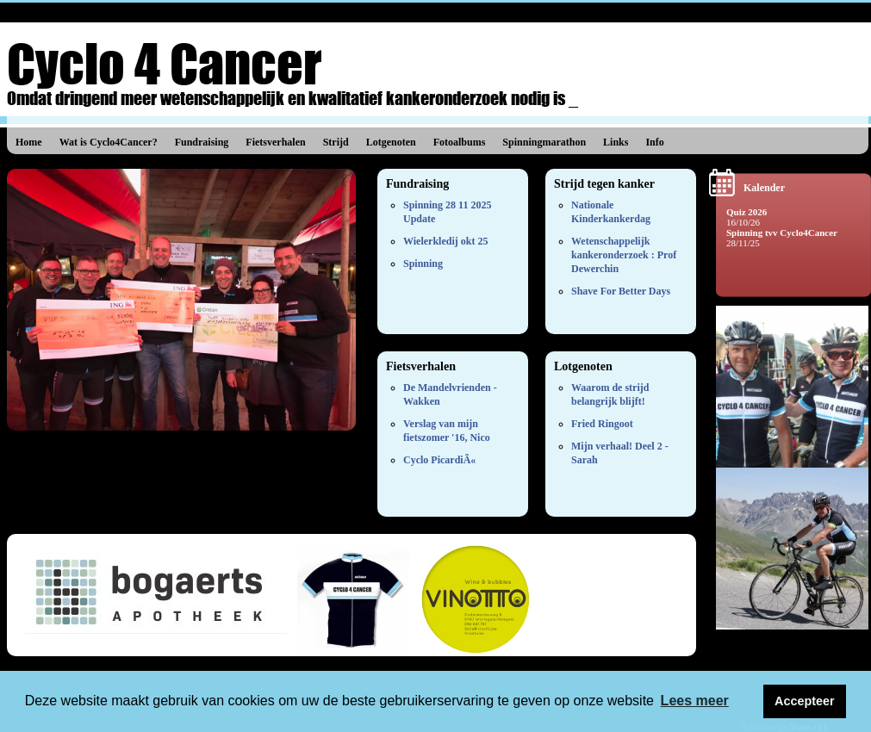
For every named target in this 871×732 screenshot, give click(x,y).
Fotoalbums (459, 142)
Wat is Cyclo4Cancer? (108, 142)
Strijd (336, 142)
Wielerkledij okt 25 (445, 241)
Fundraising (202, 142)
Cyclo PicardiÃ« (439, 460)
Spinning (423, 263)
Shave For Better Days (620, 291)
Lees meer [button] (695, 700)
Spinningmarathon (544, 142)
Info (654, 142)
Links (615, 142)
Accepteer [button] (805, 701)
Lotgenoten (391, 142)
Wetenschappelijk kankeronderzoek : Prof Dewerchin (623, 255)
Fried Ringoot (602, 424)
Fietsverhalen (275, 142)
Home (29, 142)
